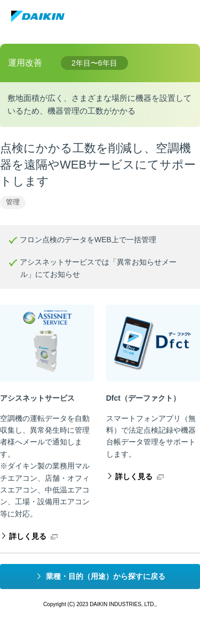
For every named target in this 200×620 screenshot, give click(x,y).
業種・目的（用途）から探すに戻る (105, 576)
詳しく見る (27, 536)
